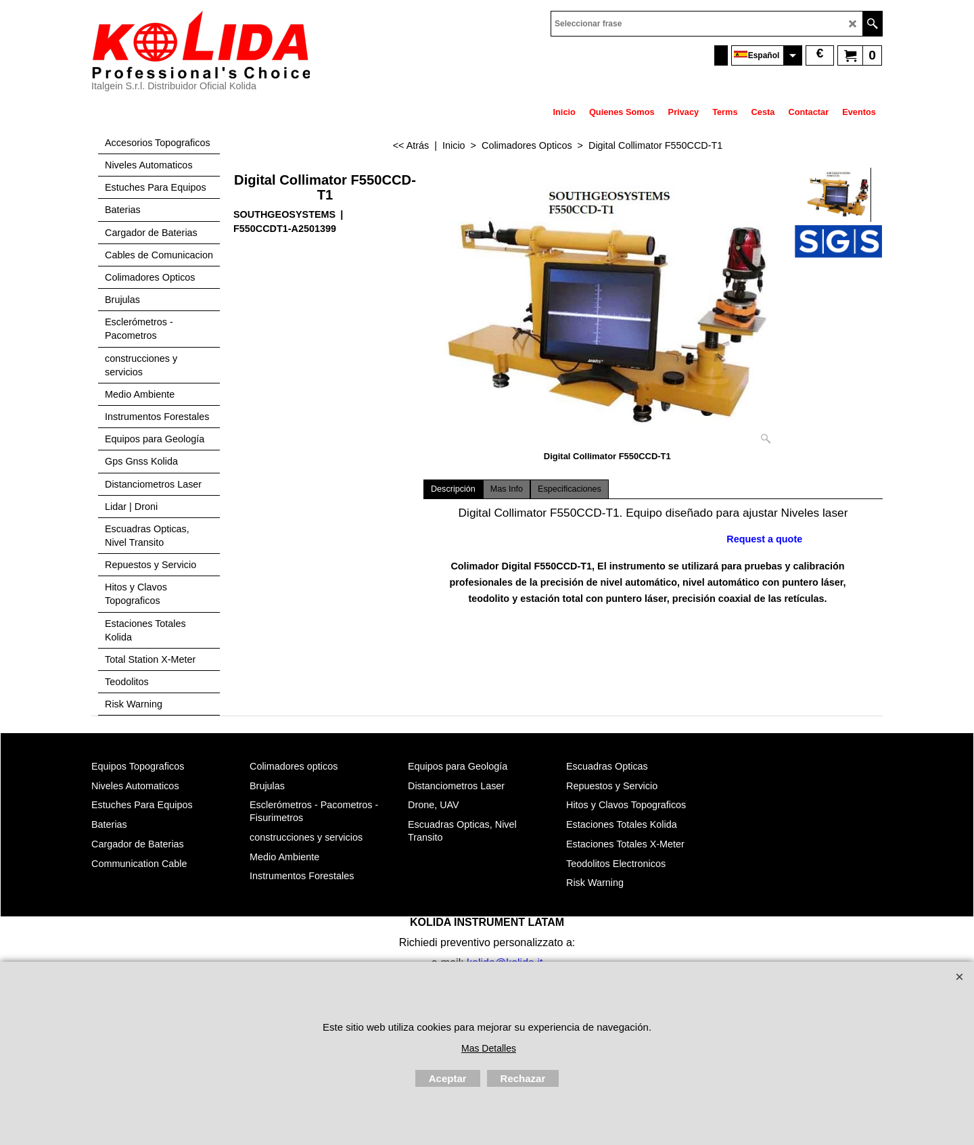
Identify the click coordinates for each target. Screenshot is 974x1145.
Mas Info (506, 489)
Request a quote (764, 539)
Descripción (453, 489)
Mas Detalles (488, 1048)
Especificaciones (569, 489)
